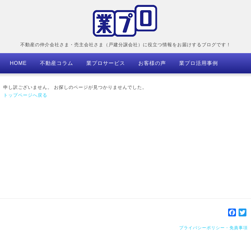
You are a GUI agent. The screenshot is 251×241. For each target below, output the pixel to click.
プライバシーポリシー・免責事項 (213, 227)
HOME (18, 63)
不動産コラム (56, 63)
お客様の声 (152, 63)
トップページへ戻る (25, 95)
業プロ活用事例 (198, 63)
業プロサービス (105, 63)
